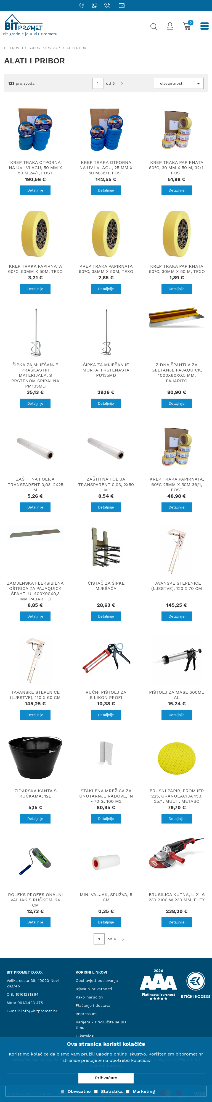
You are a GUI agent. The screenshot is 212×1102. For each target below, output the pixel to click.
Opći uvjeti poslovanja (97, 980)
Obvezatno (79, 1091)
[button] (179, 83)
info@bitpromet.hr (39, 1011)
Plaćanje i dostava (93, 1005)
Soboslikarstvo (43, 48)
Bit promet (13, 48)
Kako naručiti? (90, 997)
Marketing (144, 1091)
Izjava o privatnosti (94, 989)
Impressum (86, 1013)
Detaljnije (35, 190)
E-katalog (85, 1036)
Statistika (112, 1091)
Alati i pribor (74, 48)
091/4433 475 (30, 1002)
